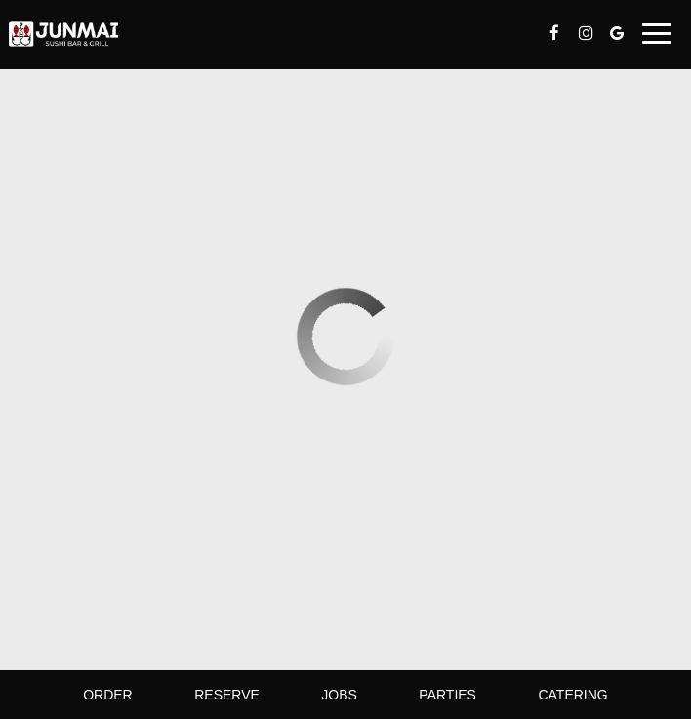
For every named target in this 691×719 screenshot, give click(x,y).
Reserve (227, 694)
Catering (572, 694)
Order (108, 694)
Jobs (339, 694)
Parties (447, 694)
